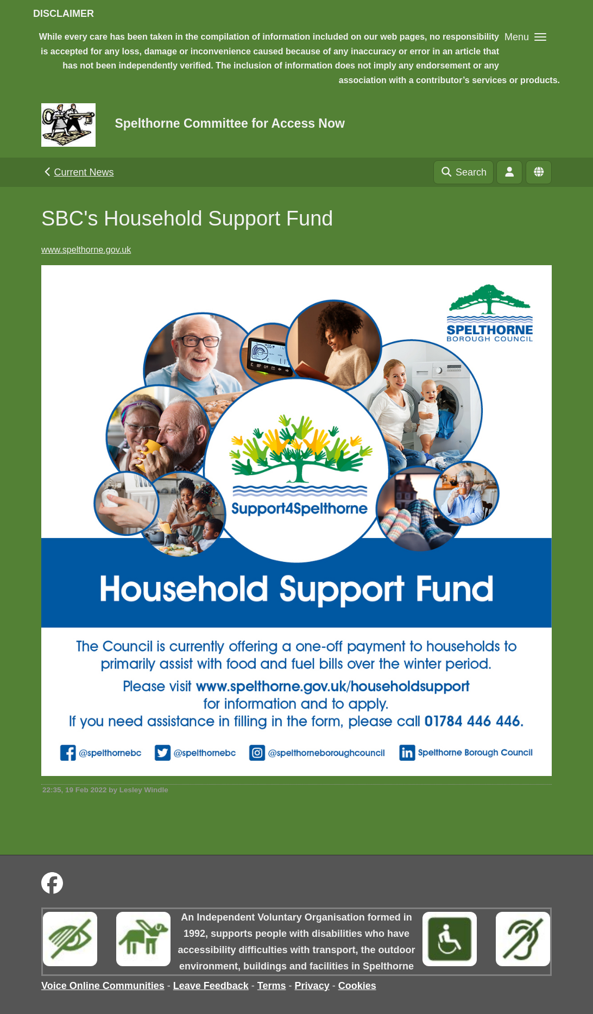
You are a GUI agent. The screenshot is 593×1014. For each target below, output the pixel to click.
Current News (78, 172)
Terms (271, 985)
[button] (525, 36)
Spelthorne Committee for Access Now (229, 123)
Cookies (357, 985)
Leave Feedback (211, 985)
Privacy (312, 985)
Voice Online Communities (103, 985)
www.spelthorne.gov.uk (86, 249)
